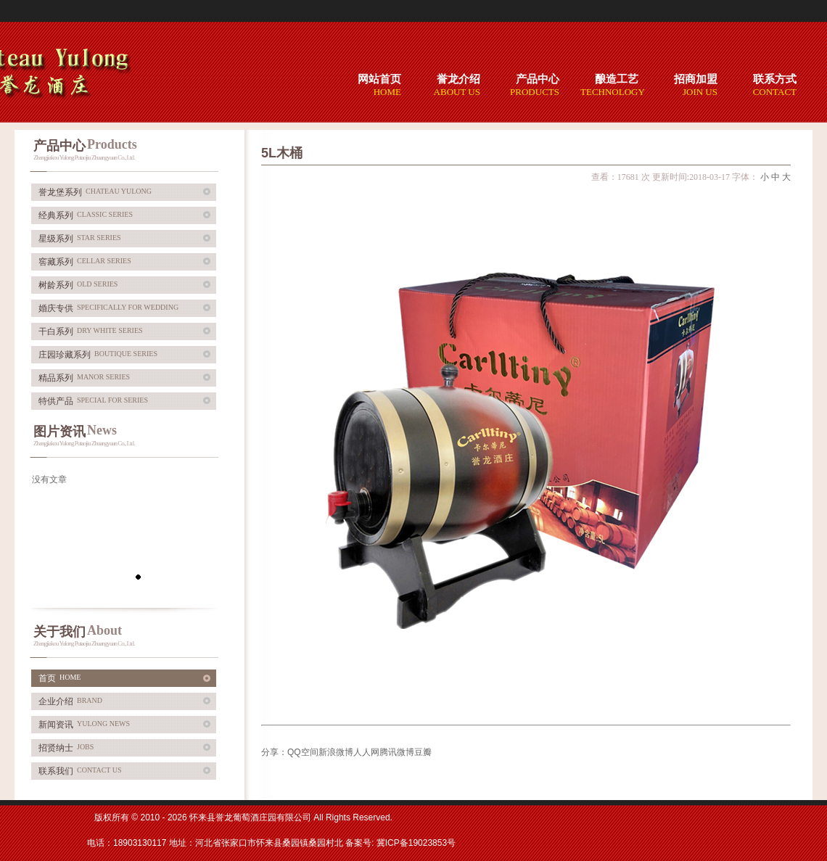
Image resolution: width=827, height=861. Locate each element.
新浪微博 (335, 752)
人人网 (366, 752)
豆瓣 (423, 752)
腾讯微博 (396, 752)
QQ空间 (302, 752)
